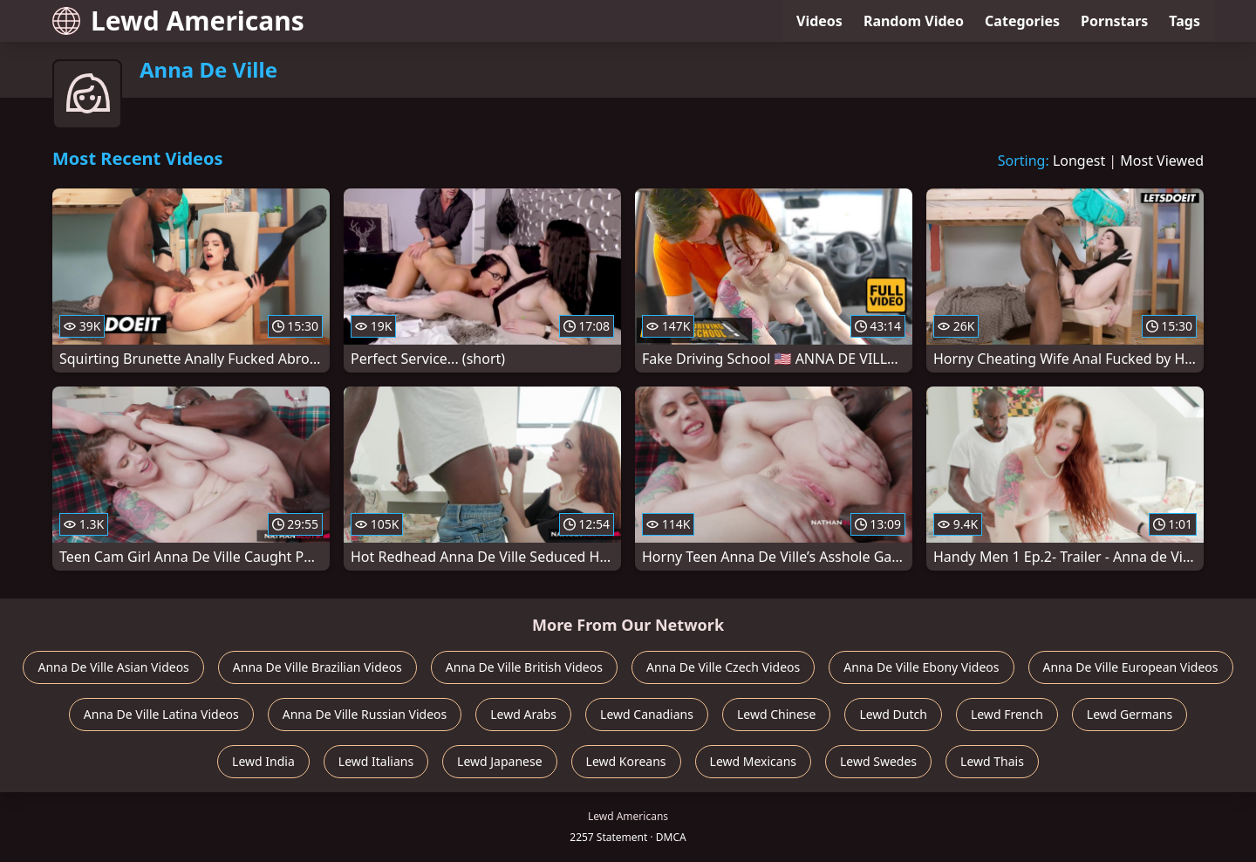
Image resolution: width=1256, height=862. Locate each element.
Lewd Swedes (878, 761)
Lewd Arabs (523, 714)
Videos (819, 21)
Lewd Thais (992, 761)
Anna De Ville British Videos (524, 667)
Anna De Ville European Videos (1130, 667)
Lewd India (263, 761)
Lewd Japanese (500, 761)
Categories (1022, 21)
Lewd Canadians (646, 714)
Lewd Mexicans (753, 761)
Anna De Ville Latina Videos (161, 714)
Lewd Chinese (776, 714)
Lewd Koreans (626, 761)
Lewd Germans (1129, 714)
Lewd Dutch (893, 714)
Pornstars (1114, 21)
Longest (1079, 160)
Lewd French (1007, 714)
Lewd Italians (375, 761)
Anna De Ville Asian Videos (113, 667)
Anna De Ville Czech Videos (723, 667)
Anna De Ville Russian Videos (365, 714)
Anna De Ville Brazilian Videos (317, 667)
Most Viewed (1162, 160)
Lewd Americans (178, 20)
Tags (1184, 21)
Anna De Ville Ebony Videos (921, 667)
